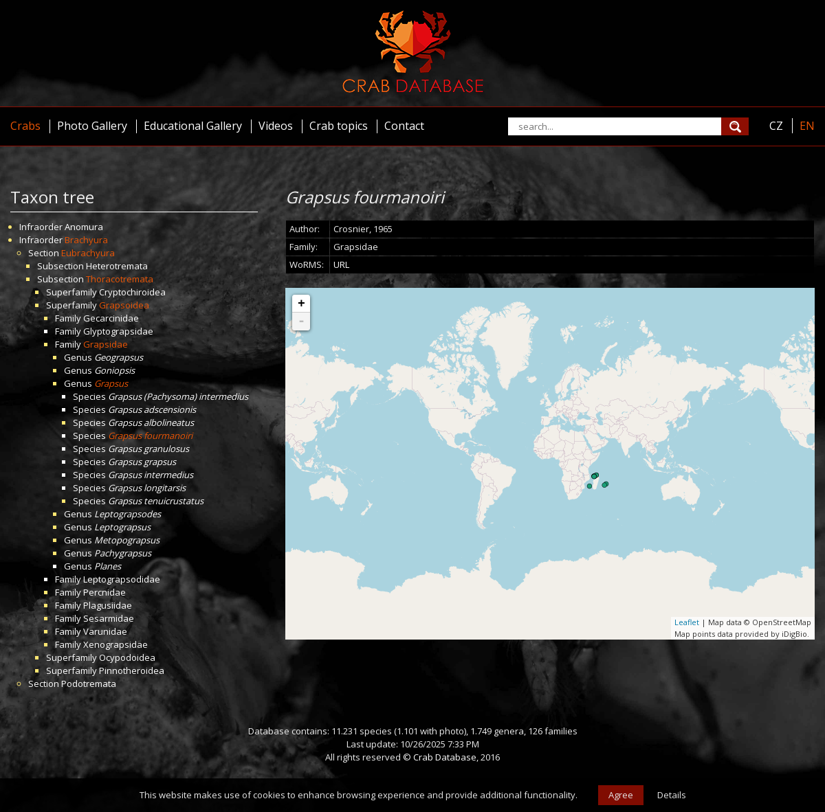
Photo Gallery (92, 125)
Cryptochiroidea (132, 292)
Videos (275, 125)
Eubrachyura (88, 253)
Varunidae (105, 631)
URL (341, 264)
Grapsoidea (124, 305)
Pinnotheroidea (131, 670)
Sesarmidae (108, 618)
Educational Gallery (193, 125)
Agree (620, 795)
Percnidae (104, 592)
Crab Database (444, 757)
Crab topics (338, 125)
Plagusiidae (107, 605)
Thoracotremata (119, 279)
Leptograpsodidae (121, 579)
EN (807, 125)
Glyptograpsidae (118, 331)
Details (671, 795)
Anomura (84, 227)
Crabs (25, 125)
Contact (404, 125)
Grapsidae (105, 344)
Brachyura (86, 240)
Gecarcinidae (111, 318)
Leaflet (686, 622)
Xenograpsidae (115, 644)
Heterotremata (117, 266)
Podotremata (88, 683)
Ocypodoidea (127, 657)
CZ (776, 125)
